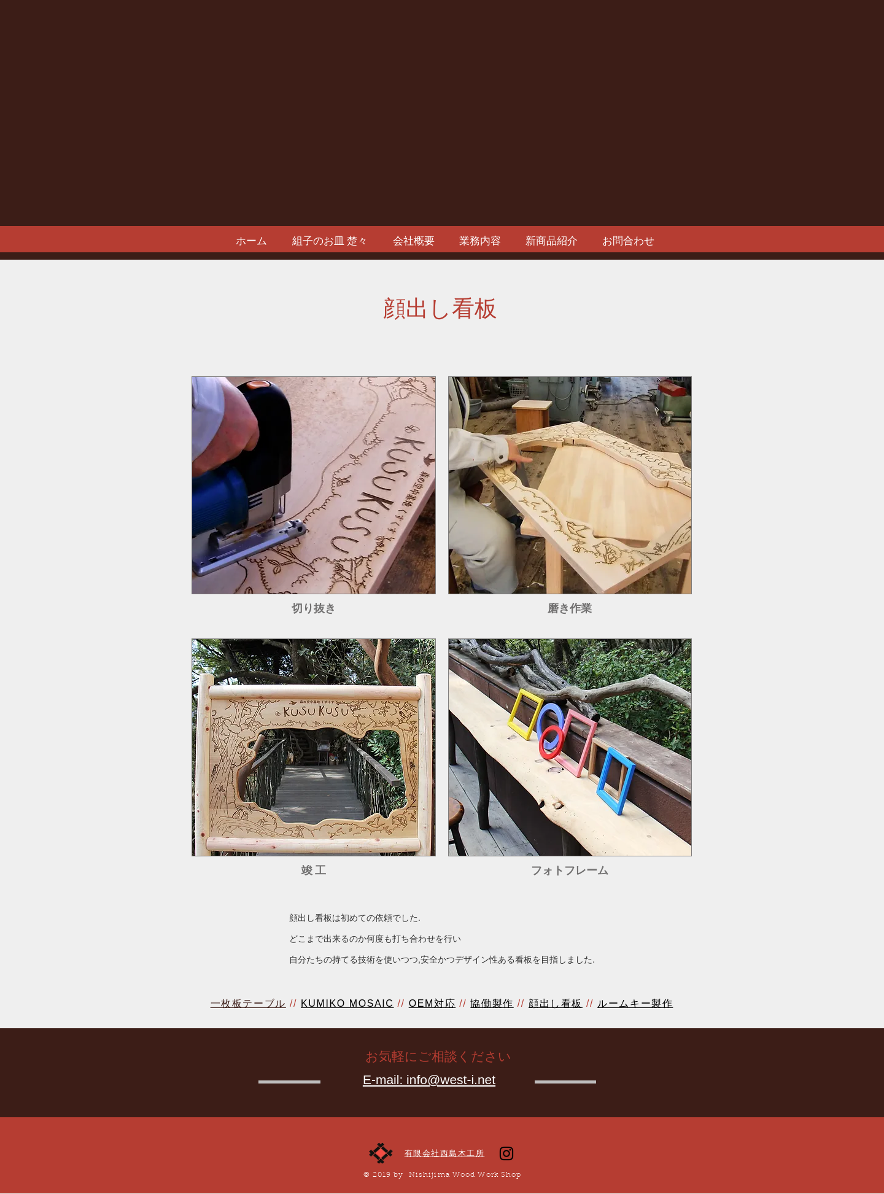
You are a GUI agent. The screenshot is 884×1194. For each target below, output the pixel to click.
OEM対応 (432, 1003)
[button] (314, 501)
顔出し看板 (556, 1003)
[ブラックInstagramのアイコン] (506, 1153)
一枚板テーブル (248, 1003)
